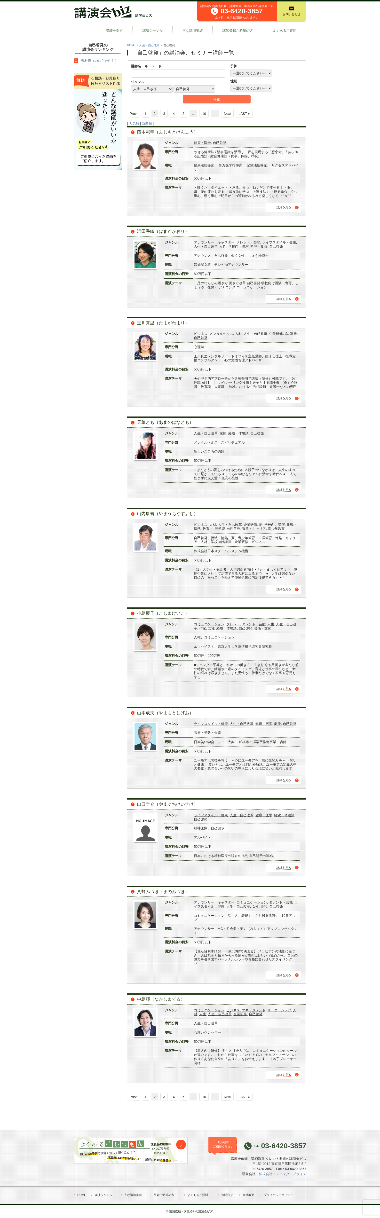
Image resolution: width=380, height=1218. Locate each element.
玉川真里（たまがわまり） (163, 323)
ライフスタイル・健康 (279, 242)
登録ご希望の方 (164, 1195)
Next (227, 114)
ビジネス (200, 334)
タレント (233, 624)
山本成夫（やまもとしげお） (165, 712)
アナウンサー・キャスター (214, 242)
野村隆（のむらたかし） (99, 61)
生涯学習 (218, 529)
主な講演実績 (192, 30)
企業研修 (276, 334)
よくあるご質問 (284, 30)
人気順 (134, 124)
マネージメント (254, 1010)
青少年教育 (276, 529)
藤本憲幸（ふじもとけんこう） (167, 132)
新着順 (147, 124)
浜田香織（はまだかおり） (163, 231)
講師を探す (114, 30)
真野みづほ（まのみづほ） (163, 891)
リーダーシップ (279, 1010)
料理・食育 (258, 246)
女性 (223, 246)
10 (204, 114)
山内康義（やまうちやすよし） (167, 513)
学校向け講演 (238, 246)
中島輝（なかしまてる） (161, 999)
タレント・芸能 (248, 242)
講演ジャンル (152, 30)
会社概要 (248, 1195)
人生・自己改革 (149, 45)
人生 (270, 624)
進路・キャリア (254, 529)
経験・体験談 (238, 433)
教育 (206, 529)
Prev (133, 114)
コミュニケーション (209, 624)
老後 (277, 724)
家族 (293, 334)
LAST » (244, 114)
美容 (264, 906)
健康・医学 (202, 143)
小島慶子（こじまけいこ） (163, 613)
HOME (131, 45)
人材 (238, 334)
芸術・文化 (262, 628)
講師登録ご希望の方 (237, 30)
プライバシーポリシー (278, 1195)
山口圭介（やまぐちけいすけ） (167, 804)
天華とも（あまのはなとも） (165, 422)
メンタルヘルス (221, 334)
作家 (202, 628)
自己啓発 (219, 143)
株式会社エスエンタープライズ (282, 1174)
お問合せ (227, 1195)
